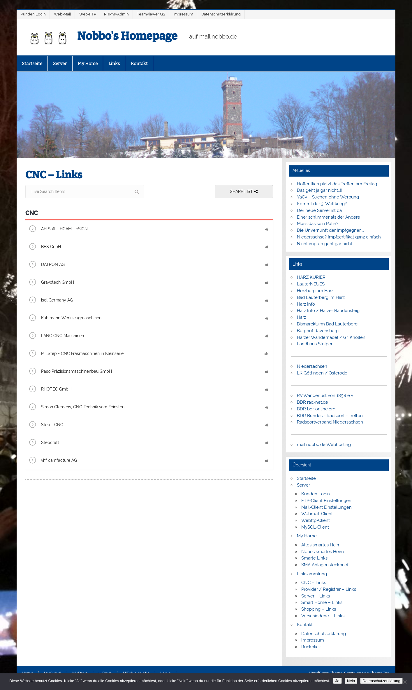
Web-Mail (62, 14)
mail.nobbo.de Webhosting (324, 444)
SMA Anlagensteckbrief (324, 564)
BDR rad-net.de (312, 402)
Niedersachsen (312, 366)
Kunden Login (33, 14)
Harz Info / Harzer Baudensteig (328, 310)
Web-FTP (87, 14)
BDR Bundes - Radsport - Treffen (330, 415)
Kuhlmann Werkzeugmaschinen (64, 318)
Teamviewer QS (151, 14)
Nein (351, 681)
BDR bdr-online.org (316, 409)
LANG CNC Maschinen (56, 336)
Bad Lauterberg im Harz (321, 297)
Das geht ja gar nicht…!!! (320, 190)
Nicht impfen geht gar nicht (324, 243)
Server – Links (315, 596)
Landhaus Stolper (314, 343)
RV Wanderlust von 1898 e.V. (325, 395)
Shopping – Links (318, 609)
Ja (337, 681)
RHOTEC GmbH (49, 389)
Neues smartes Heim (322, 551)
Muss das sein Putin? (317, 223)
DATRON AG (46, 265)
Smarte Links (314, 558)
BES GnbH (44, 247)
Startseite (32, 63)
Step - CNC (45, 425)
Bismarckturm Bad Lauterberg (327, 324)
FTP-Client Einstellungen (326, 500)
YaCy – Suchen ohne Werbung (328, 197)
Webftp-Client (315, 520)
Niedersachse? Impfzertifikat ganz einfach (339, 237)
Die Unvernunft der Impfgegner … (330, 230)
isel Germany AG (50, 300)
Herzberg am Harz (315, 290)
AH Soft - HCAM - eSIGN (58, 229)
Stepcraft (43, 443)
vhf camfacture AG (52, 461)
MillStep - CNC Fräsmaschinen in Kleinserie (76, 354)
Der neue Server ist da (319, 210)
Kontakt (139, 63)
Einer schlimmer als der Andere (328, 217)
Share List (244, 192)
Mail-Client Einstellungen (326, 507)
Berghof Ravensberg (318, 330)
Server (60, 63)
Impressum (183, 14)
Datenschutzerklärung (221, 14)
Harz (301, 317)
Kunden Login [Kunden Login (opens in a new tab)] (315, 493)
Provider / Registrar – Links (328, 589)
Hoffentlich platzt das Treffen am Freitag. (337, 184)
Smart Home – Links (321, 602)
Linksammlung (312, 573)
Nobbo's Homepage (127, 36)
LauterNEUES (311, 284)
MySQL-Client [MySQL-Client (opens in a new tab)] (315, 527)
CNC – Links (313, 582)
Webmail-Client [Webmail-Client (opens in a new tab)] (317, 513)
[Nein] (405, 682)
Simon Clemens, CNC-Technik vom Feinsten (76, 407)
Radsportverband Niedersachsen (330, 422)
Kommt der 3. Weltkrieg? (322, 203)
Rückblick (311, 646)
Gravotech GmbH (51, 283)
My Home (88, 63)
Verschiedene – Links (322, 615)
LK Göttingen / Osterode (322, 373)
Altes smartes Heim (321, 545)
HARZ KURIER (311, 277)
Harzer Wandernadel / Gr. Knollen (331, 337)
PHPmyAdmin (116, 14)
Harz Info (306, 304)
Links (114, 63)
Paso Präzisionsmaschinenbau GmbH (70, 372)
